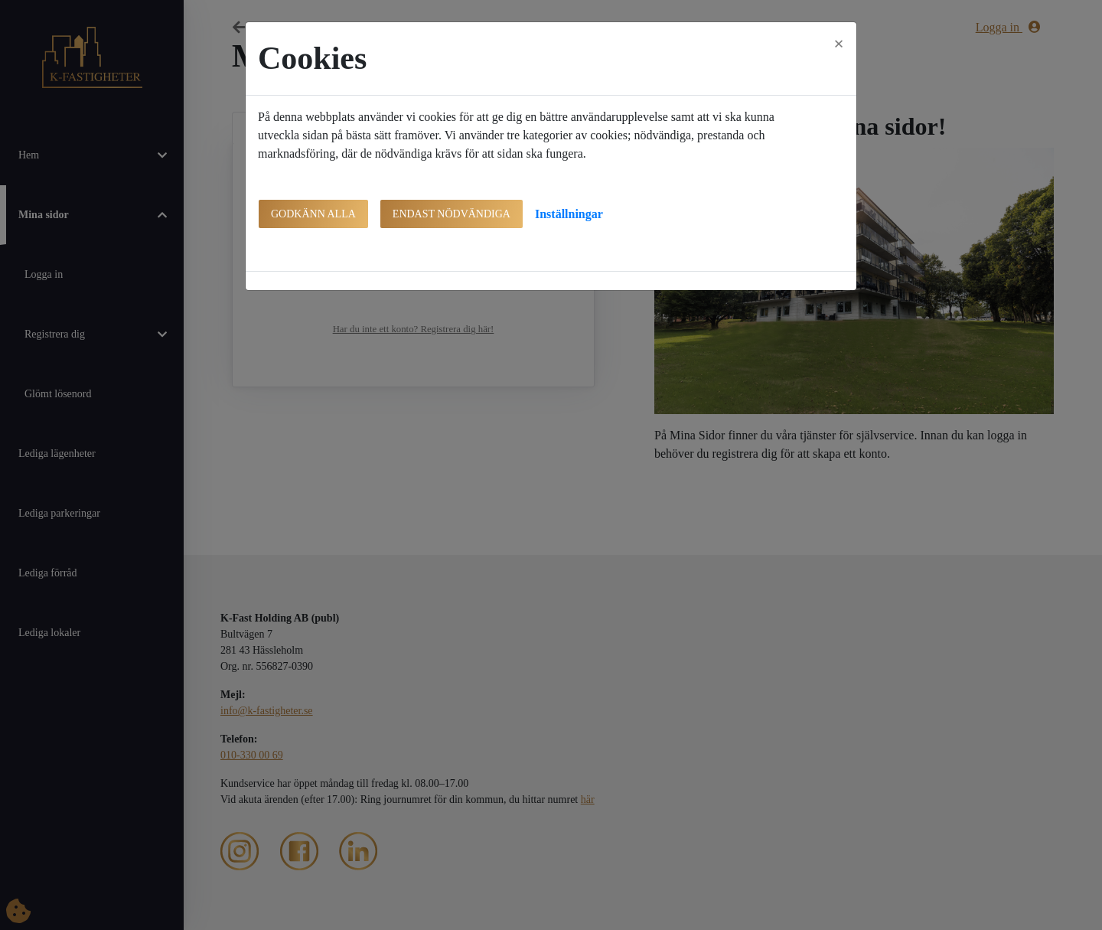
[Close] (838, 43)
